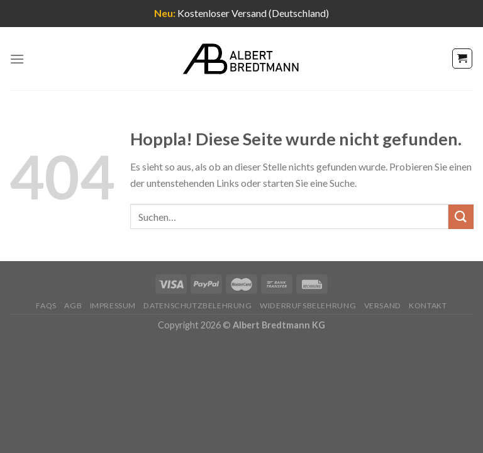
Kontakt (428, 305)
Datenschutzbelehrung (197, 305)
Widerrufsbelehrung (308, 305)
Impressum (113, 305)
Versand (382, 305)
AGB (73, 305)
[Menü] (17, 58)
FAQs (46, 305)
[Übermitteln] (461, 216)
